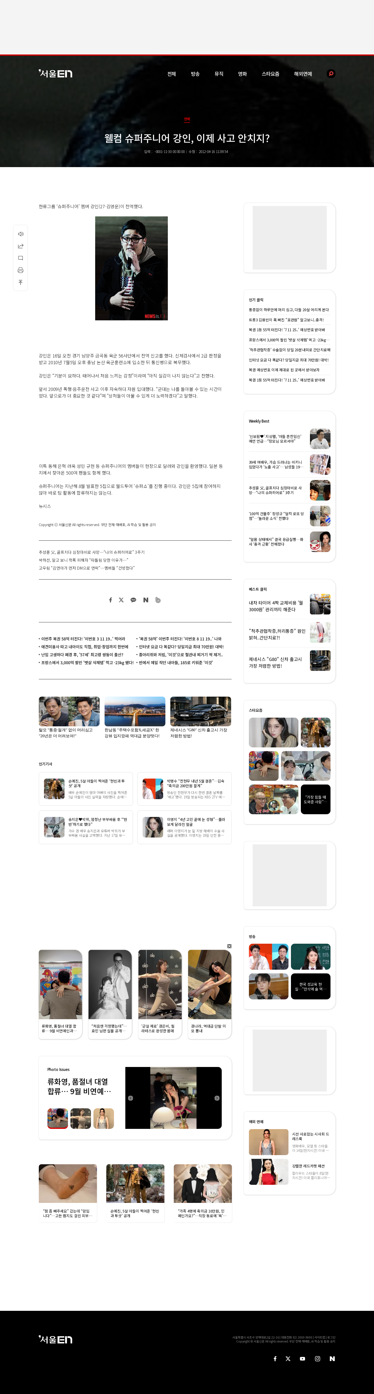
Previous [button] (130, 1097)
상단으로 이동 (20, 282)
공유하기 (20, 246)
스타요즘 (270, 73)
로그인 (331, 1337)
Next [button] (216, 1097)
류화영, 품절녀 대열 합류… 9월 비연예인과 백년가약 (79, 1091)
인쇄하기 (20, 270)
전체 (171, 73)
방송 (195, 73)
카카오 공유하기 (133, 600)
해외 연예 (256, 1121)
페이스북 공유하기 (110, 600)
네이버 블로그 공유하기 (146, 600)
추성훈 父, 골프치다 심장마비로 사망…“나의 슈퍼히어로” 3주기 (92, 552)
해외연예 (303, 73)
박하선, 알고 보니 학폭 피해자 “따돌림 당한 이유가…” (83, 560)
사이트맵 (319, 1337)
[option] (173, 1098)
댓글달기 (20, 258)
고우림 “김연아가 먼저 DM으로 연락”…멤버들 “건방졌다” (87, 568)
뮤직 (219, 73)
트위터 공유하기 (121, 600)
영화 (242, 73)
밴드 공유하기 (158, 600)
